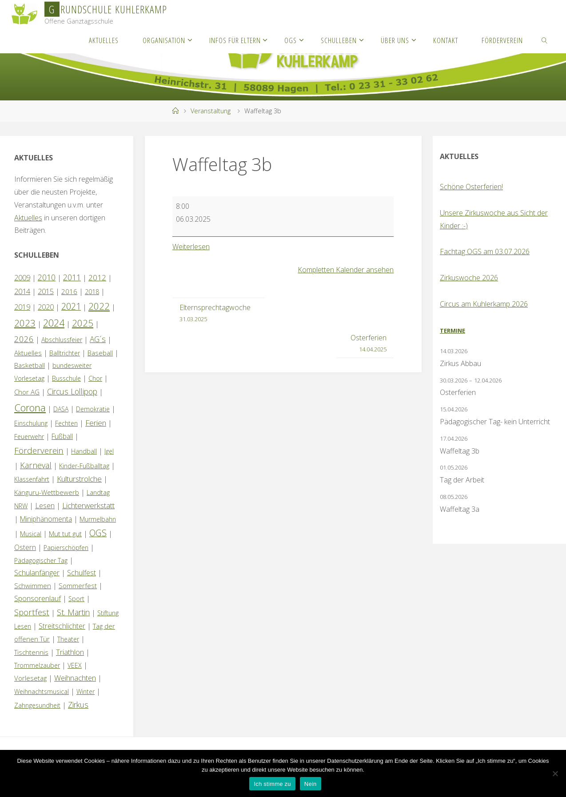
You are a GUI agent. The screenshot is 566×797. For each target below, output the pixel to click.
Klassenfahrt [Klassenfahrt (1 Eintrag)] (31, 479)
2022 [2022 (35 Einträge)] (99, 306)
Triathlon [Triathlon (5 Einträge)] (70, 652)
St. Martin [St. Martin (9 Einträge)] (73, 612)
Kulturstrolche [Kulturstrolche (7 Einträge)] (79, 479)
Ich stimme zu (272, 784)
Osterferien (369, 344)
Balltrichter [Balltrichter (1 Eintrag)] (64, 353)
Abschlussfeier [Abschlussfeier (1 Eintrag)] (61, 339)
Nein (310, 784)
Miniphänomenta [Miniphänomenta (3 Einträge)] (46, 519)
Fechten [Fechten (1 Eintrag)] (66, 423)
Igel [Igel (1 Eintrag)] (109, 451)
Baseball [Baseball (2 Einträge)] (100, 352)
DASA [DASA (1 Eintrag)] (60, 409)
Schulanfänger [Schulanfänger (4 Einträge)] (37, 573)
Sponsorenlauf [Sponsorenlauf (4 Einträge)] (37, 598)
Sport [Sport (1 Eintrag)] (76, 598)
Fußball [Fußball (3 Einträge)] (62, 436)
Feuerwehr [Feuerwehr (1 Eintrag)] (29, 436)
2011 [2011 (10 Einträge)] (72, 277)
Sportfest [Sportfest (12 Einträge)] (31, 612)
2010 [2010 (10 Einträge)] (47, 277)
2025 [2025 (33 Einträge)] (82, 323)
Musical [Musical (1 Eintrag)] (30, 534)
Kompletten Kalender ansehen (346, 270)
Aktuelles (28, 218)
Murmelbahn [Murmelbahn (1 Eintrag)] (98, 519)
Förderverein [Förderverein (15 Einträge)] (39, 450)
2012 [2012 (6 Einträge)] (97, 277)
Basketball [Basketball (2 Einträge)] (29, 365)
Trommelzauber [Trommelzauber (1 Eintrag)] (37, 665)
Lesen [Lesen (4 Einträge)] (45, 505)
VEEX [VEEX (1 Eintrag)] (75, 665)
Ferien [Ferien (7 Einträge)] (95, 423)
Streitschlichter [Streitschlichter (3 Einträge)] (62, 626)
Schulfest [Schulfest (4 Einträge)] (81, 573)
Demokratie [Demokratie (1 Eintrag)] (93, 409)
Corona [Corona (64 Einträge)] (30, 407)
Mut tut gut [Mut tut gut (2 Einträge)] (65, 533)
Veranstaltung (211, 111)
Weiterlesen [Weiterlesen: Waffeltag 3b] (191, 246)
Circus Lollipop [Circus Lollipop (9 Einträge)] (72, 391)
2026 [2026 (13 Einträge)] (24, 338)
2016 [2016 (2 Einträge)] (69, 291)
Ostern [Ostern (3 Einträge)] (25, 547)
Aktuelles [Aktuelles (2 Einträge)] (28, 352)
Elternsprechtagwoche (215, 313)
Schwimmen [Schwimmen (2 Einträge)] (32, 585)
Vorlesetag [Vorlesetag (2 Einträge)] (30, 677)
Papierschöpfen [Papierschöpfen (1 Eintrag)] (66, 547)
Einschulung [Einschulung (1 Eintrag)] (31, 423)
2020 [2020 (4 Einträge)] (46, 307)
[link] (544, 40)
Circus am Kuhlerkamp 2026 (484, 304)
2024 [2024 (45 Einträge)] (53, 322)
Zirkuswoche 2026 (469, 278)
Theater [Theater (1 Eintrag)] (68, 639)
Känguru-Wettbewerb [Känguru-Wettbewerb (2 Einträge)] (46, 492)
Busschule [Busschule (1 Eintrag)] (66, 378)
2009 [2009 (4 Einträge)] (22, 278)
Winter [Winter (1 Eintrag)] (85, 691)
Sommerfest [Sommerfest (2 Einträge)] (78, 585)
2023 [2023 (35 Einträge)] (25, 323)
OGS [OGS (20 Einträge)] (98, 533)
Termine (452, 331)
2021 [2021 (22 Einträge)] (71, 306)
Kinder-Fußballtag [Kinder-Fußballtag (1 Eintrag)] (84, 466)
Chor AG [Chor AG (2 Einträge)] (27, 391)
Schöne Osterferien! (471, 186)
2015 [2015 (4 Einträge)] (46, 291)
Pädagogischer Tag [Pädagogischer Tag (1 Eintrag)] (41, 560)
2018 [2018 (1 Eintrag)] (92, 291)
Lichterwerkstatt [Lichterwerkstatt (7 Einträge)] (88, 505)
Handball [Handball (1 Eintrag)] (84, 451)
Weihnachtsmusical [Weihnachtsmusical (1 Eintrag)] (41, 691)
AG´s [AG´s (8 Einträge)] (98, 339)
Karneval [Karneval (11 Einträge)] (36, 465)
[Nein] (554, 773)
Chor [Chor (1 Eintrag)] (95, 378)
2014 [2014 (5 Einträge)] (22, 291)
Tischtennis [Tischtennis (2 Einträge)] (31, 652)
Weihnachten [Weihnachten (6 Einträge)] (75, 678)
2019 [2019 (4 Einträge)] (22, 307)
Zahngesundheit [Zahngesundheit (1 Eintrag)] (37, 705)
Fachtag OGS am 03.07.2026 (485, 251)
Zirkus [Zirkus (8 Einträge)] (78, 704)
